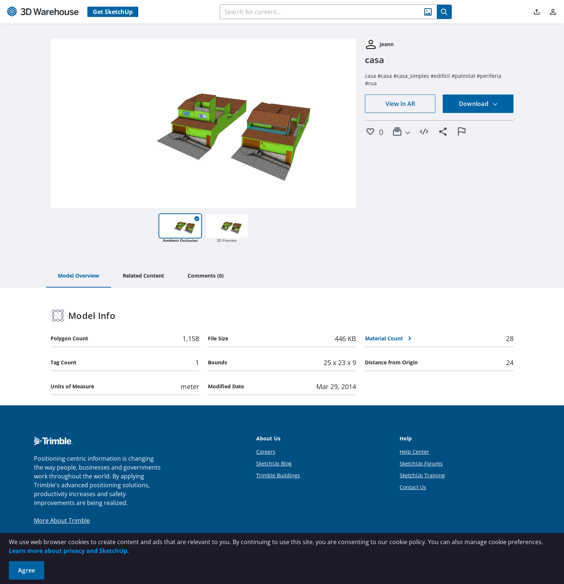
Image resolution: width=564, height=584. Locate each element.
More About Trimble (62, 520)
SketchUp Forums (421, 463)
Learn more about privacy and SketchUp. (69, 551)
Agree (26, 570)
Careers (265, 451)
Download (478, 104)
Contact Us (413, 487)
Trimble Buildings (278, 475)
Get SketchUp (113, 12)
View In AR (400, 104)
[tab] (78, 276)
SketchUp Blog (274, 463)
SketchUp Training (422, 475)
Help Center (414, 451)
